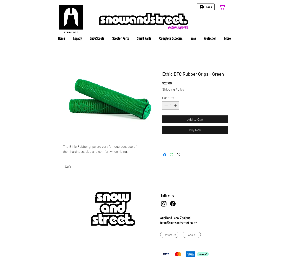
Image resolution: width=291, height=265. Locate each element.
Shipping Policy (173, 89)
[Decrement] (166, 105)
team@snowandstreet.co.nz (178, 222)
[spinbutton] (171, 105)
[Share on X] (178, 155)
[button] (225, 7)
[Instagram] (163, 203)
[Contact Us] (169, 235)
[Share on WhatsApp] (171, 155)
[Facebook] (172, 203)
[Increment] (176, 105)
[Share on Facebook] (164, 155)
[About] (192, 235)
